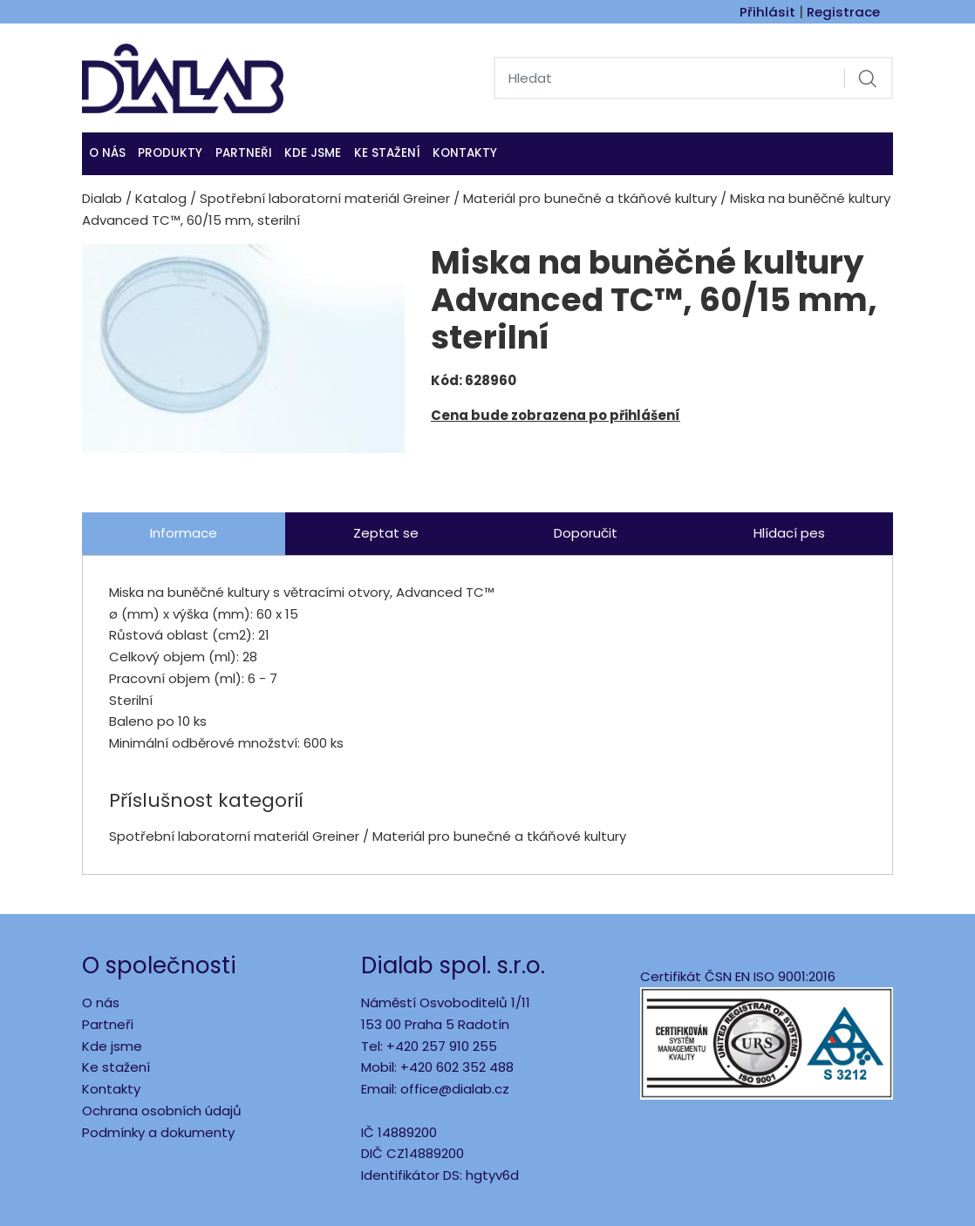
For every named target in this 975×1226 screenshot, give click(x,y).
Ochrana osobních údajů (162, 1110)
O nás (107, 153)
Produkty (170, 153)
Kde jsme (112, 1046)
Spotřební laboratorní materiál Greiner (325, 198)
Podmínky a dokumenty (158, 1132)
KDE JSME (312, 153)
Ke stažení (387, 153)
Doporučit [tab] (585, 533)
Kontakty (465, 153)
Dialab (102, 198)
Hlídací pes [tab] (789, 533)
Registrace (843, 12)
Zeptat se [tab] (386, 533)
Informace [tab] (183, 533)
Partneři (243, 153)
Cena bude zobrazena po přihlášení (555, 415)
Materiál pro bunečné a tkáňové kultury (590, 198)
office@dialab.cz (454, 1089)
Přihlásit (767, 12)
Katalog (161, 198)
